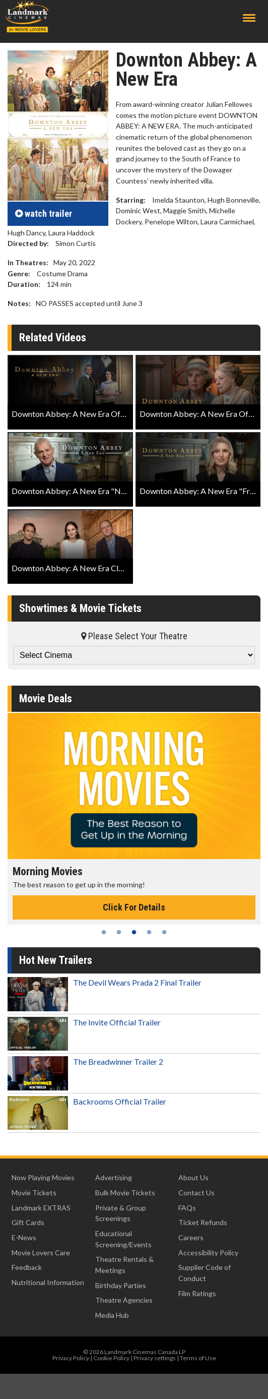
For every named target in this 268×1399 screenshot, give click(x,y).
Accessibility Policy (208, 1252)
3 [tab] (134, 932)
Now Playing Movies (43, 1177)
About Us (193, 1177)
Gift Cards (28, 1222)
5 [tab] (164, 932)
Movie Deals (45, 698)
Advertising (113, 1177)
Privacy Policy (70, 1358)
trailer (43, 213)
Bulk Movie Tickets (125, 1192)
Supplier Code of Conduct (204, 1273)
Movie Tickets (34, 1192)
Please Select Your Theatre (134, 636)
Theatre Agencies (124, 1300)
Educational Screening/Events (123, 1239)
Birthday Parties (120, 1285)
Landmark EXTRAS (41, 1207)
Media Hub (112, 1315)
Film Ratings (197, 1293)
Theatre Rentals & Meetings (124, 1264)
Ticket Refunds (202, 1222)
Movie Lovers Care (41, 1252)
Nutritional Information (48, 1282)
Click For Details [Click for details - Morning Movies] (134, 907)
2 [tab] (119, 932)
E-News (24, 1237)
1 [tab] (104, 932)
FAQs (187, 1207)
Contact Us (196, 1192)
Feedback (27, 1267)
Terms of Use (198, 1358)
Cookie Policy (111, 1358)
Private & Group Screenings (120, 1213)
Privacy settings (154, 1358)
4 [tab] (149, 932)
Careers (191, 1237)
